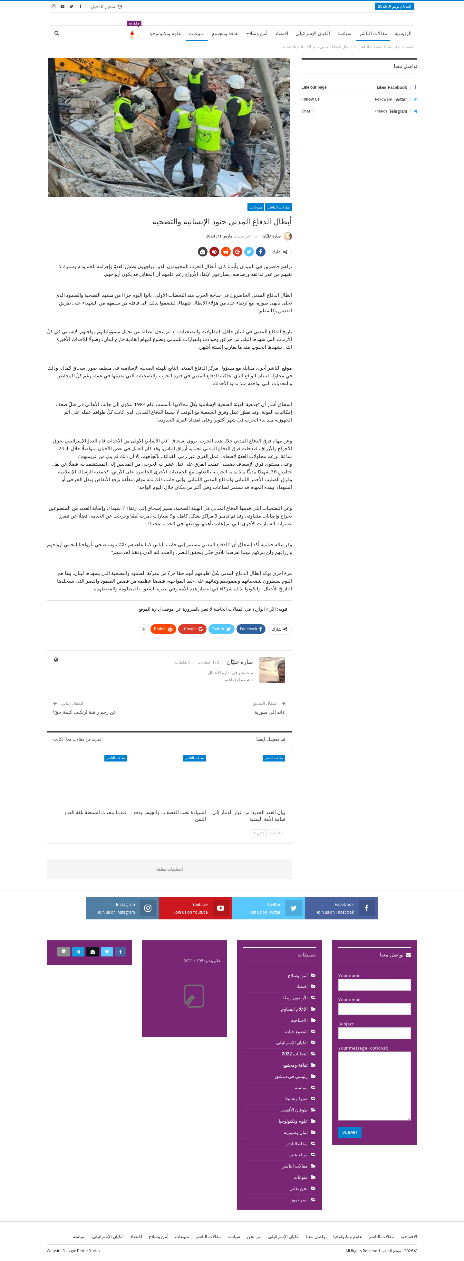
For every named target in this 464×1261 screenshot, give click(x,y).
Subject (374, 1028)
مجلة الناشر (296, 1143)
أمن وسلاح (256, 33)
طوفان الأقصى (294, 1109)
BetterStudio (88, 1251)
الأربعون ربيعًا (295, 997)
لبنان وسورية (296, 1132)
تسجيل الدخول (106, 6)
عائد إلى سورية (270, 712)
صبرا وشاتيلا (296, 1098)
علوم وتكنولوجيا (165, 33)
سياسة (344, 33)
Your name (374, 980)
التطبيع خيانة (296, 1031)
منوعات (197, 33)
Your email (374, 1004)
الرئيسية (403, 33)
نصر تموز (299, 1199)
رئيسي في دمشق (291, 1076)
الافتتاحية (299, 1020)
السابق (276, 832)
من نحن (254, 1236)
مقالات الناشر (373, 33)
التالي (259, 832)
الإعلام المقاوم (294, 1009)
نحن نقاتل (298, 1188)
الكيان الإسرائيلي (312, 33)
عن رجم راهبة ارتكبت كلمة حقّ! (84, 712)
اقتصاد (281, 33)
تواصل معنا (395, 955)
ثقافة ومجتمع (225, 33)
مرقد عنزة (298, 1154)
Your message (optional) (374, 1082)
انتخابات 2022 (295, 1053)
